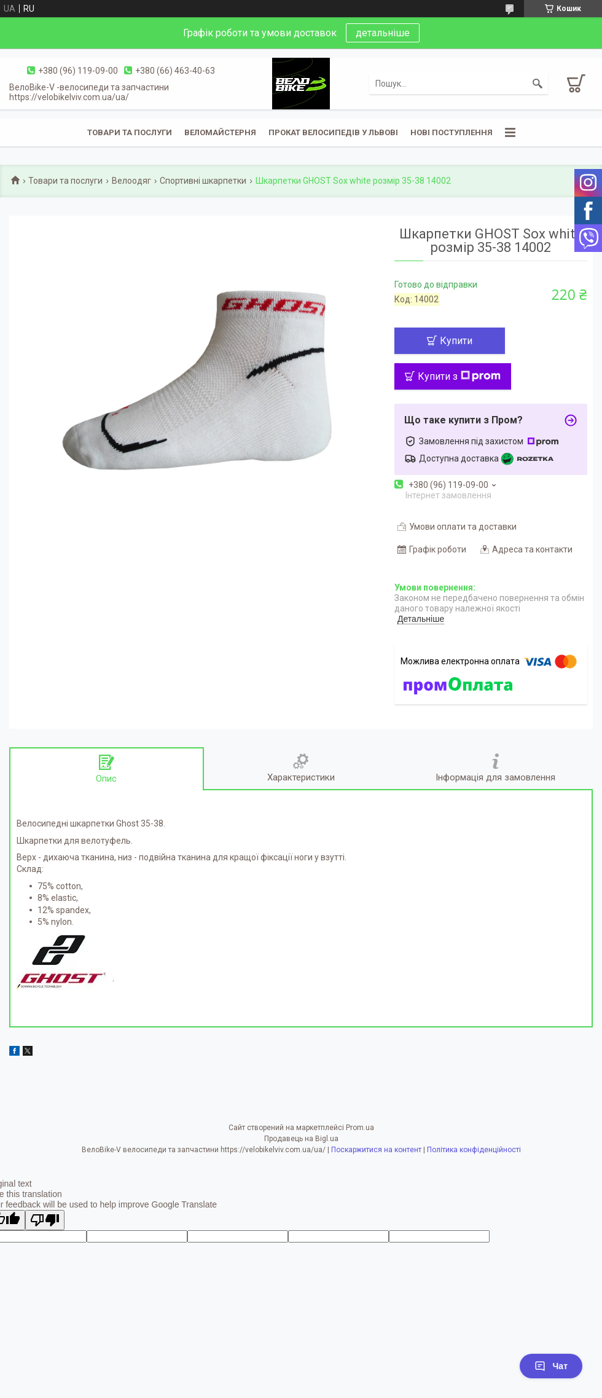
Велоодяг (131, 181)
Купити (456, 341)
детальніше (383, 33)
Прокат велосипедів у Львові (333, 132)
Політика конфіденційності (474, 1149)
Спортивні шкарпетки (203, 181)
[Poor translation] (44, 1220)
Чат (551, 1366)
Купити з (459, 376)
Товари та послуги (129, 132)
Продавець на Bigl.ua (301, 1138)
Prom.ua (360, 1127)
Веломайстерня (220, 132)
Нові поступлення (451, 132)
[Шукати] (537, 83)
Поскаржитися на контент (376, 1149)
